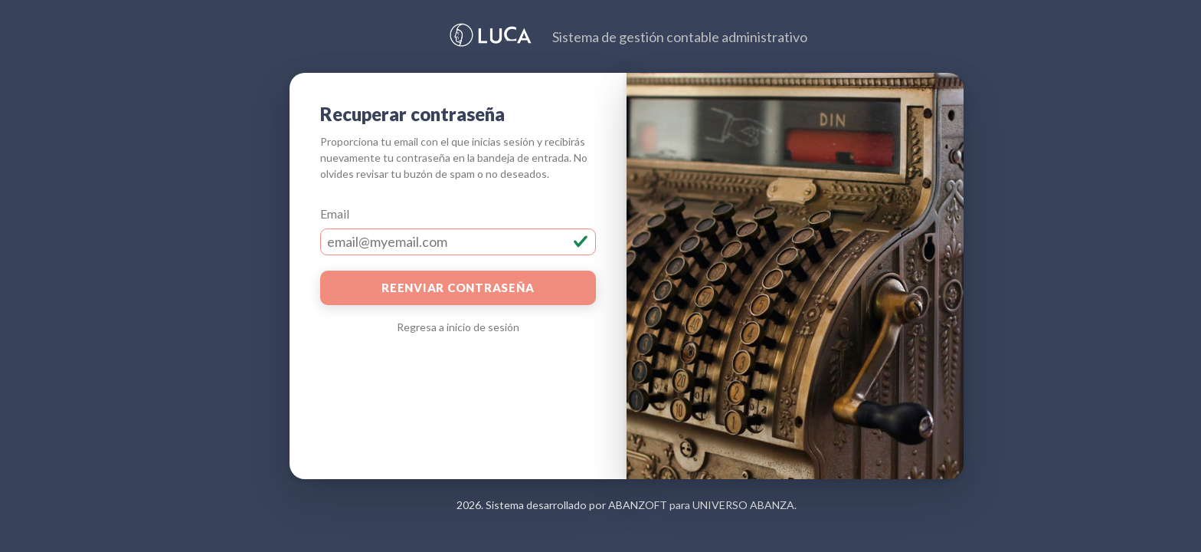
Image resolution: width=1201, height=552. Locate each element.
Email (334, 213)
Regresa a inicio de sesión (458, 327)
